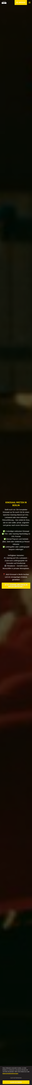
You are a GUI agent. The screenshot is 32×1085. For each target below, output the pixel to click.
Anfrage (22, 2)
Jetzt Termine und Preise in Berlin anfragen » (16, 586)
